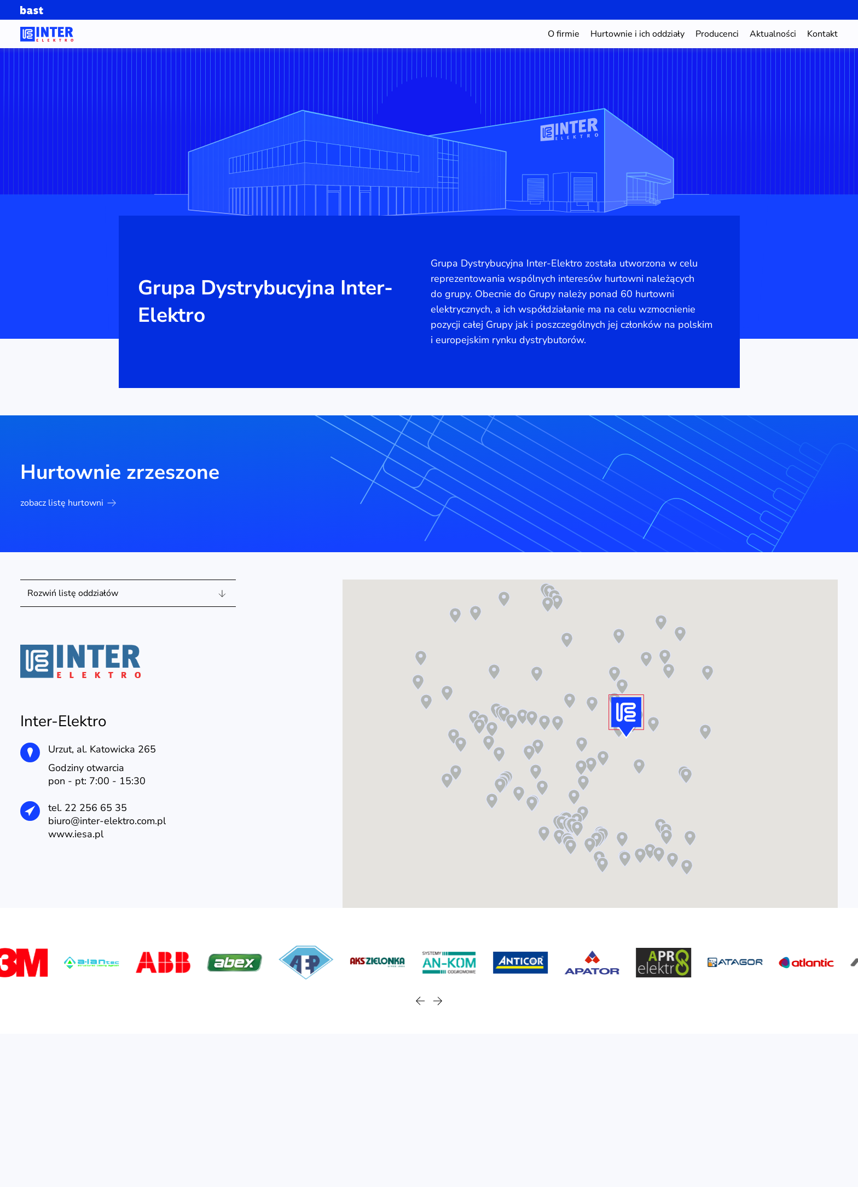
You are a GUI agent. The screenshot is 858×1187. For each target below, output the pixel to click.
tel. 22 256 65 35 (87, 807)
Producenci (717, 34)
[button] (456, 773)
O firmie (563, 34)
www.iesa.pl (75, 834)
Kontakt (822, 34)
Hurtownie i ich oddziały (637, 34)
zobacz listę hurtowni (68, 503)
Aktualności (773, 34)
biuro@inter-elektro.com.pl (107, 820)
